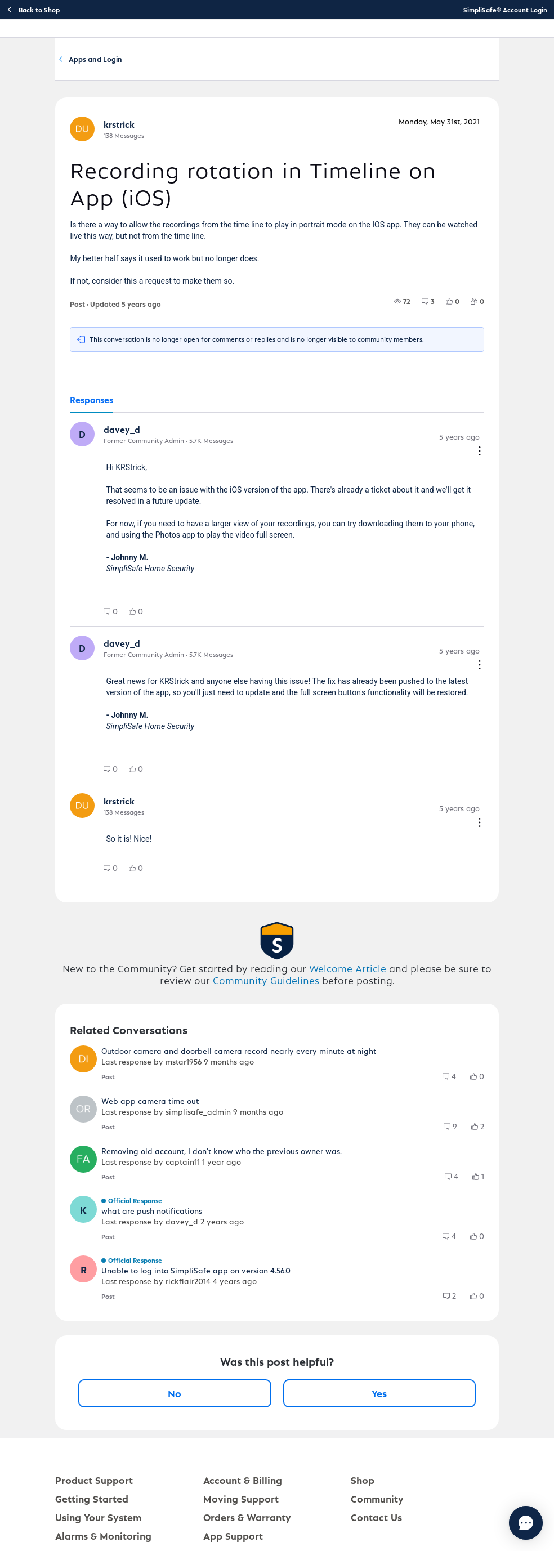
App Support (233, 1539)
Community (96, 61)
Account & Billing (242, 1484)
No (174, 1397)
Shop (362, 1484)
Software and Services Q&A (187, 61)
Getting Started (91, 1502)
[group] (402, 305)
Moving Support (241, 1502)
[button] (82, 438)
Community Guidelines (266, 984)
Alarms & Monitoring (103, 1539)
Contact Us (376, 1521)
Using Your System (98, 1521)
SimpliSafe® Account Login (505, 10)
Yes (379, 1397)
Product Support (94, 1484)
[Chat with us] (495, 1523)
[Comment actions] (479, 455)
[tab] (91, 404)
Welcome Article (347, 972)
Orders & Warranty (247, 1521)
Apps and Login (287, 61)
